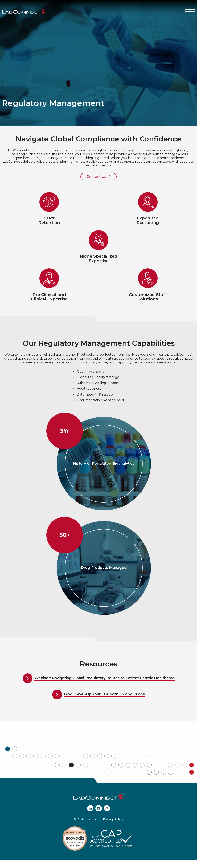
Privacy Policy (113, 819)
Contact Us (98, 176)
